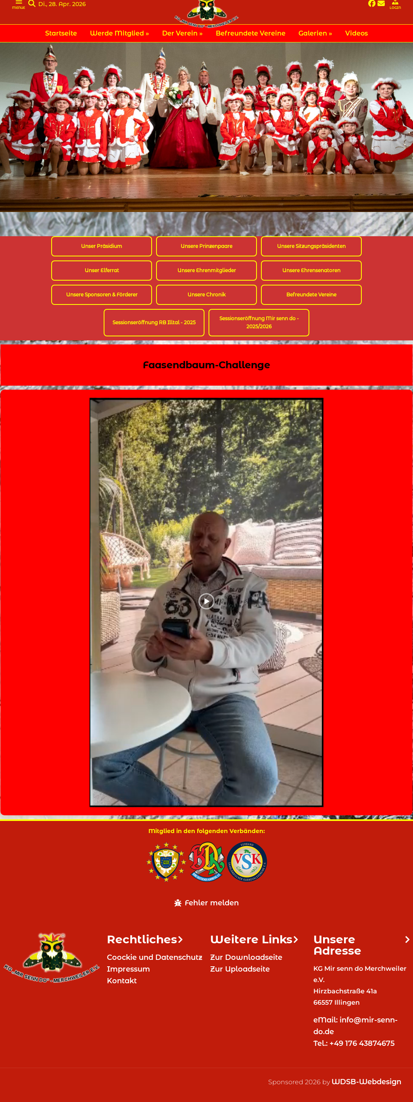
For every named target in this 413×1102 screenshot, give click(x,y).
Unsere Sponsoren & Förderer (102, 295)
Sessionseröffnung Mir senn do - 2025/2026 (259, 322)
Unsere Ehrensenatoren (311, 270)
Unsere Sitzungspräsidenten (311, 246)
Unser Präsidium (101, 246)
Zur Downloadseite (246, 957)
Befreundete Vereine (311, 295)
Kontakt (122, 980)
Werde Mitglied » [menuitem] (119, 33)
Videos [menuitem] (356, 33)
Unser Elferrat (102, 270)
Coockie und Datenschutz (154, 957)
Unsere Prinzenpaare (206, 246)
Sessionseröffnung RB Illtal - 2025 (154, 322)
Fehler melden (206, 902)
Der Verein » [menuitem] (182, 33)
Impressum (128, 969)
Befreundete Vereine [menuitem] (251, 33)
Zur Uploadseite (240, 969)
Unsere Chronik (206, 295)
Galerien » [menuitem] (315, 33)
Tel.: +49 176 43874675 (355, 1043)
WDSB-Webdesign (366, 1081)
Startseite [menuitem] (61, 33)
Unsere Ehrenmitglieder (206, 270)
